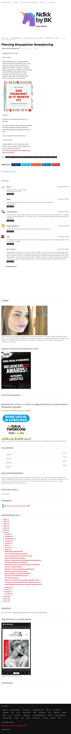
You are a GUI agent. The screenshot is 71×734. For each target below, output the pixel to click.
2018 (5, 530)
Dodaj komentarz (11, 266)
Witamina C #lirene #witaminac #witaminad (19, 569)
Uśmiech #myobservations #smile (16, 571)
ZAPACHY (45, 718)
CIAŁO (18, 712)
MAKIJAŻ (64, 712)
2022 (5, 521)
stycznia (8, 594)
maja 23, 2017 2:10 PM (63, 211)
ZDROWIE (56, 38)
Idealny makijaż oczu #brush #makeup (17, 573)
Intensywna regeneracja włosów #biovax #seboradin (22, 564)
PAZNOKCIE (17, 715)
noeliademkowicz (12, 212)
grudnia (7, 534)
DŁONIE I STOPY (26, 712)
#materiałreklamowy (38, 710)
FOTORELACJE (42, 712)
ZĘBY (59, 718)
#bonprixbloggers (15, 710)
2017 (5, 532)
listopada (8, 536)
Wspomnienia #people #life (14, 551)
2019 (5, 528)
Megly (8, 199)
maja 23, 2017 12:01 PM (63, 186)
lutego (7, 591)
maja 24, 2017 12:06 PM (63, 249)
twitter (34, 457)
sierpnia (8, 543)
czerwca (8, 547)
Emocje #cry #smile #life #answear (16, 575)
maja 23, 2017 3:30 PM (63, 226)
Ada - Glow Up (11, 249)
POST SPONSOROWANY (15, 38)
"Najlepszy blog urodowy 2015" (21, 612)
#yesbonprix (57, 710)
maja (7, 549)
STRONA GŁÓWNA (6, 2)
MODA (4, 715)
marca (7, 589)
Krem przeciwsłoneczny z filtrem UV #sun (18, 556)
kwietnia (8, 587)
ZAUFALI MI (43, 2)
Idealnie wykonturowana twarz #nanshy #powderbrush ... (24, 584)
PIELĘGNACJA (26, 715)
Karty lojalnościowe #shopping (15, 558)
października (9, 538)
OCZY (10, 715)
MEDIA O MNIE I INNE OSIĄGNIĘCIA (29, 2)
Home (2, 38)
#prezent (48, 710)
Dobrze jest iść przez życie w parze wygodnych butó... (22, 580)
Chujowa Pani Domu (13, 226)
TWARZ (16, 718)
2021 (5, 523)
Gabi (8, 237)
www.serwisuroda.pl (41, 612)
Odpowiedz (10, 194)
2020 (5, 526)
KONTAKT (15, 2)
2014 (5, 601)
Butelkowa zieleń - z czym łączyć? (14, 726)
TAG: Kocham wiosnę (11, 578)
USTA (22, 718)
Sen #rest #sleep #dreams (13, 567)
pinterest (34, 465)
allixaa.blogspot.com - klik (14, 191)
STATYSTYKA (51, 2)
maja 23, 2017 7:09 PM (63, 236)
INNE (7, 38)
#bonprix (5, 710)
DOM (34, 712)
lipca (6, 545)
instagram (34, 461)
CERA (12, 712)
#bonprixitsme (26, 710)
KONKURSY (56, 712)
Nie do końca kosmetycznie (17, 506)
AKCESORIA (5, 712)
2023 (5, 519)
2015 (5, 599)
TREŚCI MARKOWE (39, 38)
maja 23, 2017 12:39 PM (63, 199)
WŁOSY (28, 718)
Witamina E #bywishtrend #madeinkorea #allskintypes (23, 560)
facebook (34, 453)
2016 (5, 596)
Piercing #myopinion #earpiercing (16, 562)
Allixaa (9, 187)
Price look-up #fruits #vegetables (16, 554)
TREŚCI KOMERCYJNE (28, 38)
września (8, 541)
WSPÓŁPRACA (49, 38)
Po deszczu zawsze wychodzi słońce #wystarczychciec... (23, 582)
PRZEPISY (50, 715)
